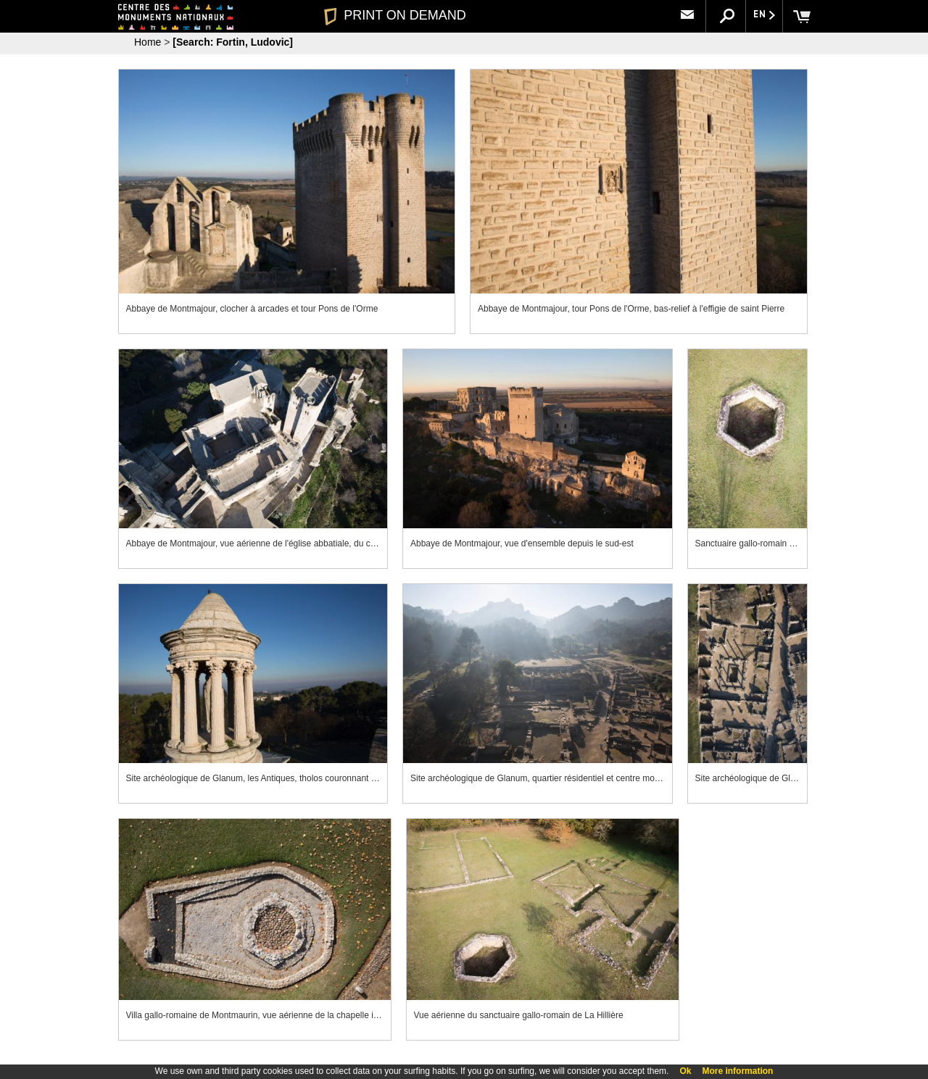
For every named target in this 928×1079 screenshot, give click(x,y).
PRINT (395, 15)
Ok (685, 1071)
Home (147, 42)
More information (737, 1071)
